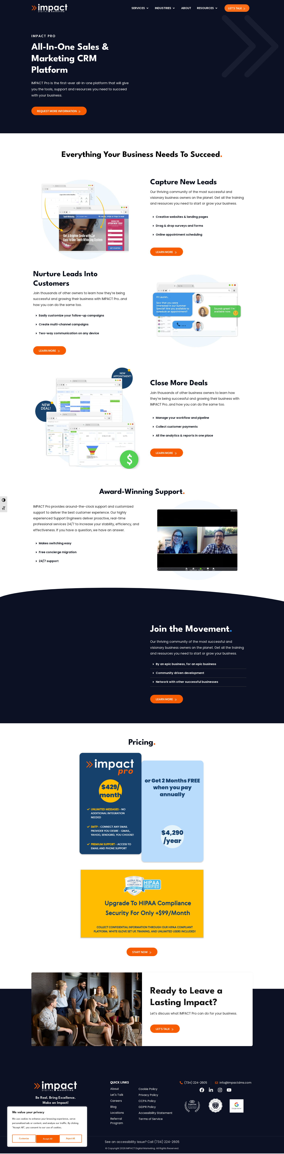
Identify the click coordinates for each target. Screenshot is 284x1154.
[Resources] (207, 8)
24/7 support (49, 561)
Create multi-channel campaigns (64, 324)
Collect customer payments (177, 427)
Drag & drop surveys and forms (179, 226)
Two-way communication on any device (69, 333)
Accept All (70, 1139)
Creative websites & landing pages (182, 217)
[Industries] (165, 8)
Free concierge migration (58, 552)
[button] (237, 8)
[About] (186, 8)
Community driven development (180, 673)
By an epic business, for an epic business (186, 664)
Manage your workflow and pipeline (182, 418)
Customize (23, 1139)
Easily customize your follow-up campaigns (71, 316)
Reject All (47, 1139)
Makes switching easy (55, 544)
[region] (47, 1128)
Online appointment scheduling (179, 235)
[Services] (140, 8)
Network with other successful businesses (187, 682)
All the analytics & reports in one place (184, 436)
